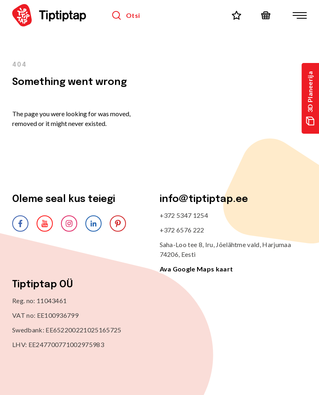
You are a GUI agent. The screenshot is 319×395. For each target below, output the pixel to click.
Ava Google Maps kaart (196, 269)
